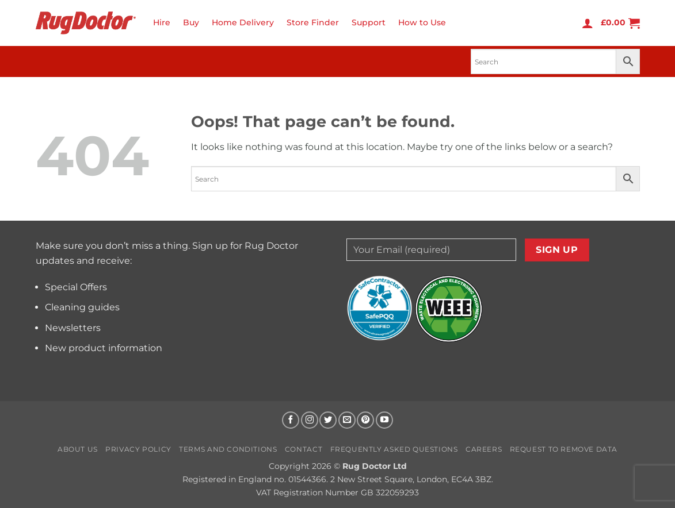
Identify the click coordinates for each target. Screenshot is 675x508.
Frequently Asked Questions (394, 449)
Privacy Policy (138, 449)
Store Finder (313, 22)
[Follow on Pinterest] (365, 420)
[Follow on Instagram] (309, 420)
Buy (191, 22)
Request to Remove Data (563, 449)
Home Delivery (243, 22)
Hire (161, 22)
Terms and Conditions (228, 449)
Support (369, 22)
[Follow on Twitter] (328, 420)
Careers (484, 449)
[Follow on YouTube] (384, 420)
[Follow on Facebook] (290, 420)
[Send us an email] (347, 420)
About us (78, 449)
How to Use (422, 22)
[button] (587, 23)
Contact (303, 449)
